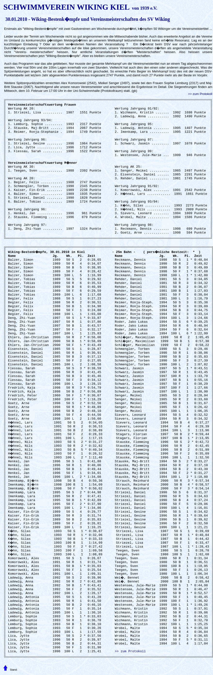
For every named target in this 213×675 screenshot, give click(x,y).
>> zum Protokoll (200, 94)
